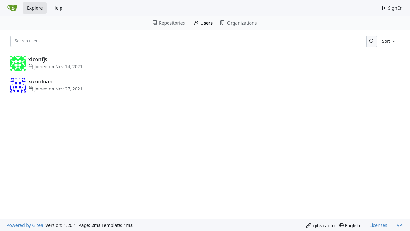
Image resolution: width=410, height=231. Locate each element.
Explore (35, 8)
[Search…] (371, 41)
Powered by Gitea (24, 225)
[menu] (389, 41)
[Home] (12, 8)
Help (57, 8)
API (400, 225)
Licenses (378, 225)
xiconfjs (37, 59)
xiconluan (40, 81)
